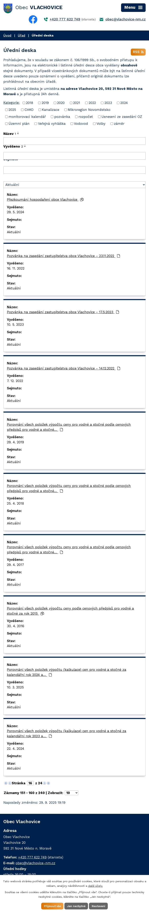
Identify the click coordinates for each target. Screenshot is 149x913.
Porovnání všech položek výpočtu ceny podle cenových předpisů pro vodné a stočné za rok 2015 (70, 611)
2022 (92, 103)
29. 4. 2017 (15, 565)
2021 (76, 103)
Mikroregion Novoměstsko (89, 110)
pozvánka (62, 117)
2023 (108, 103)
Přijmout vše (51, 905)
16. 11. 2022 (15, 269)
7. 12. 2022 (15, 381)
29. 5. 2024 (15, 213)
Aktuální (14, 232)
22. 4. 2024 (15, 749)
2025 (12, 110)
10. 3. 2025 (15, 688)
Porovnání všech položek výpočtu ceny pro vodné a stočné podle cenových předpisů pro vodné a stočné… (69, 427)
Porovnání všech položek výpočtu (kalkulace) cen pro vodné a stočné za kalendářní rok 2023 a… (66, 734)
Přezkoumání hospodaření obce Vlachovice (45, 200)
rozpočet (85, 117)
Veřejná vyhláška (52, 124)
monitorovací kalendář (27, 117)
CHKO (29, 110)
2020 (61, 103)
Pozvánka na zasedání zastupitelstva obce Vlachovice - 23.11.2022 (63, 256)
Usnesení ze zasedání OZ (121, 117)
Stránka (18, 784)
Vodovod (81, 124)
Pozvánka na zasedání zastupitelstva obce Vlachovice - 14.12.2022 (63, 369)
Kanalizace (50, 110)
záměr (119, 124)
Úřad (21, 35)
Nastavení (99, 905)
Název (9, 134)
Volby (100, 124)
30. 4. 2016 (15, 626)
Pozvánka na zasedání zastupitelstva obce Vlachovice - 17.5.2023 (63, 313)
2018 (29, 103)
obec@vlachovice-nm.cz (125, 19)
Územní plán (19, 124)
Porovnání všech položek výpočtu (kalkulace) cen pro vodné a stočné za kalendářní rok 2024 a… (66, 672)
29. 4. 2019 (15, 442)
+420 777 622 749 (65, 19)
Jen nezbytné (76, 905)
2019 (45, 103)
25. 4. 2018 (15, 504)
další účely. (95, 885)
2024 (124, 103)
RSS (138, 52)
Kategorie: (11, 103)
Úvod (7, 35)
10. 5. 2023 (15, 325)
